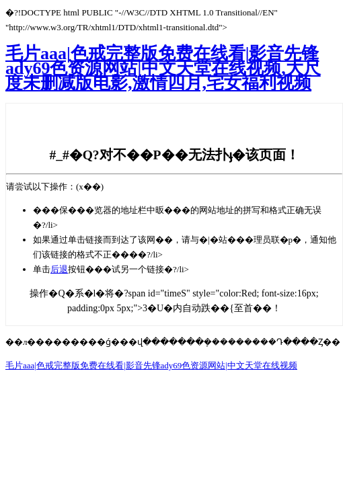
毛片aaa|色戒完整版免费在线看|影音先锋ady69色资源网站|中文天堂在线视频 (151, 365)
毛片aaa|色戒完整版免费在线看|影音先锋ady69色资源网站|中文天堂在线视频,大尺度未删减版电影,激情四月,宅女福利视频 (163, 68)
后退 (59, 269)
